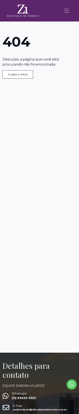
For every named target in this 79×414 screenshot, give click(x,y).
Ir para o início (18, 74)
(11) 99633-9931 (24, 398)
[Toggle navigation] (66, 11)
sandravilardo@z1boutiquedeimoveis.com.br (40, 409)
